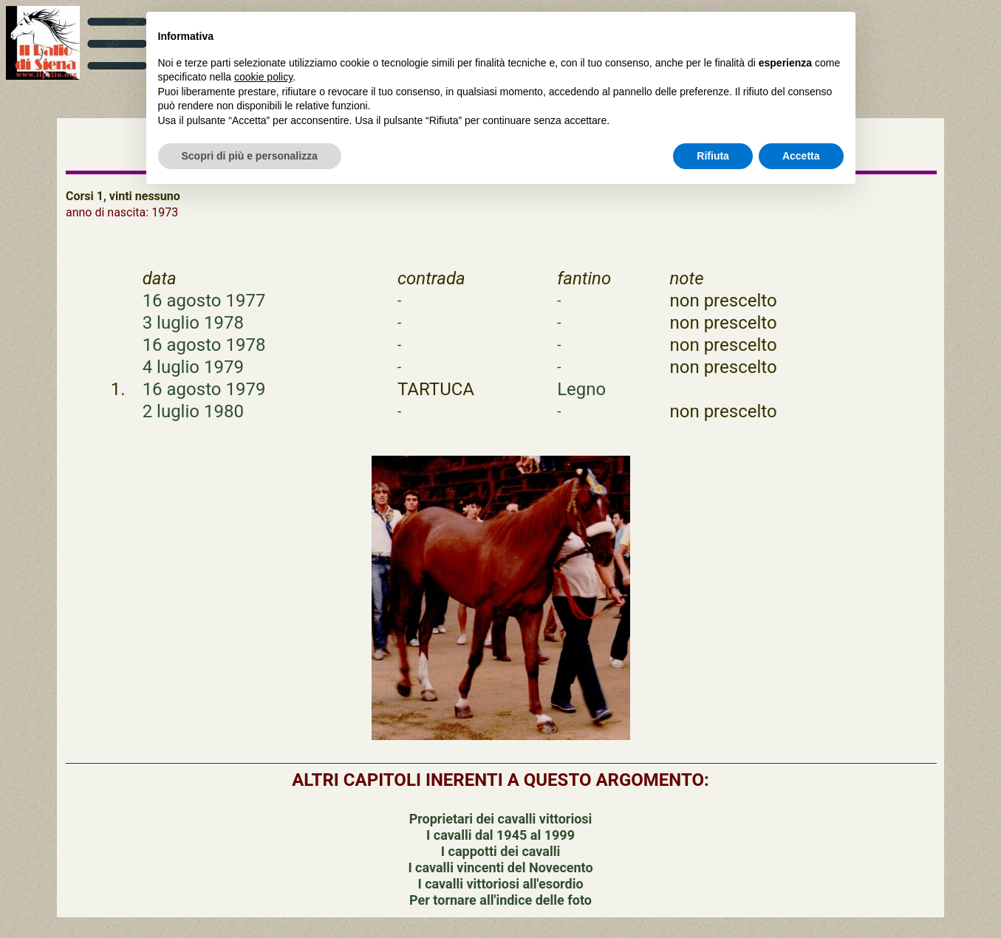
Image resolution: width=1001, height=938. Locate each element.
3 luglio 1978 (193, 322)
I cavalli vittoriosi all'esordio (500, 883)
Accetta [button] (801, 156)
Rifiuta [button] (713, 156)
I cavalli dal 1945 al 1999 (500, 835)
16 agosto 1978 (204, 345)
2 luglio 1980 (193, 411)
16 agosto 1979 (204, 389)
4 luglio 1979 (193, 367)
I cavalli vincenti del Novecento (500, 867)
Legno (581, 389)
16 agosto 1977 (204, 300)
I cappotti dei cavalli (500, 851)
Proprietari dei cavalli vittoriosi (500, 818)
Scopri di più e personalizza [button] (250, 156)
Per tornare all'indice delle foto (500, 900)
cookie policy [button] (263, 77)
